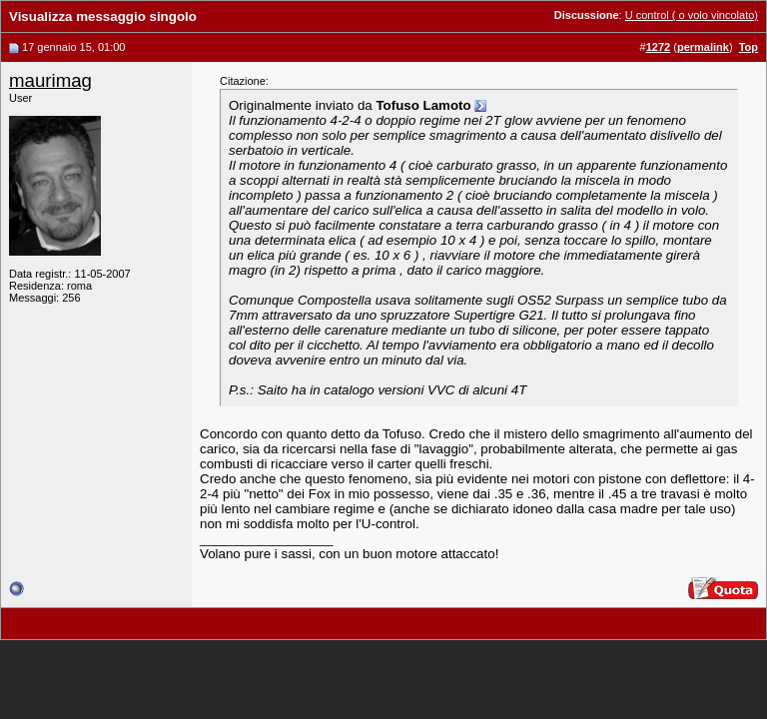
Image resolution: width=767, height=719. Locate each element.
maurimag (50, 80)
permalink (703, 47)
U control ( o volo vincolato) (691, 15)
